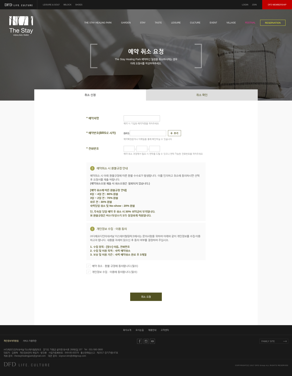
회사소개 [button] (127, 330)
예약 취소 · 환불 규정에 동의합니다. (112, 266)
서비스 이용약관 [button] (29, 341)
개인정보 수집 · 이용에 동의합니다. (111, 272)
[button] (11, 341)
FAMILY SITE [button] (268, 341)
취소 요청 (146, 296)
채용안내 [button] (152, 330)
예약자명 (92, 118)
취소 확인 (201, 94)
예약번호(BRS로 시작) (101, 132)
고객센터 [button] (165, 330)
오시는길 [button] (140, 330)
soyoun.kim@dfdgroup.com (72, 356)
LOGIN (245, 5)
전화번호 (92, 148)
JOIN (254, 5)
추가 (176, 133)
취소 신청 (90, 94)
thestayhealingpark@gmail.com (30, 356)
